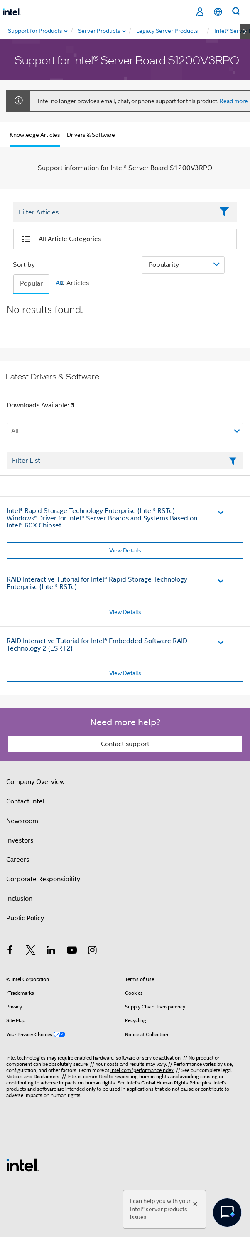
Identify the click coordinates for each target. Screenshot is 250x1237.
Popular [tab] (31, 283)
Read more (234, 101)
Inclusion (19, 898)
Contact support (125, 744)
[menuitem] (99, 31)
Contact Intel (25, 801)
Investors (19, 840)
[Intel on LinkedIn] (51, 951)
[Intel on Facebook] (10, 951)
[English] (218, 11)
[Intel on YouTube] (72, 951)
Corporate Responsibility (43, 879)
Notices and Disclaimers (32, 1076)
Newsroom (22, 821)
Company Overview (35, 782)
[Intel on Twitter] (31, 951)
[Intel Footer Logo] (22, 1165)
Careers (17, 859)
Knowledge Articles (35, 134)
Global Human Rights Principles (176, 1082)
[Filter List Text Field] (113, 213)
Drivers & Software (91, 134)
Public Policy (25, 918)
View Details (125, 550)
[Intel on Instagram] (92, 951)
